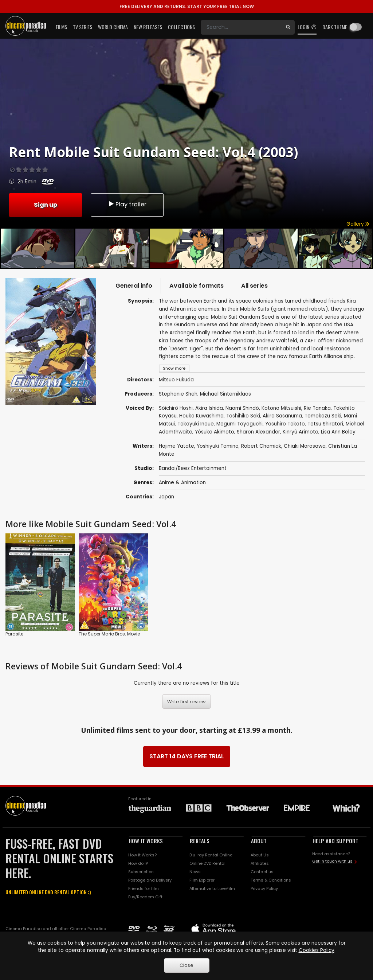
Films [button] (61, 27)
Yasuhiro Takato (285, 424)
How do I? (138, 864)
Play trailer (127, 204)
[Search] (241, 27)
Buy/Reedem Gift (145, 898)
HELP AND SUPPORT (335, 841)
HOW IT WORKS (146, 841)
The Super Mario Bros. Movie (109, 634)
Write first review (186, 702)
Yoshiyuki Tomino (218, 446)
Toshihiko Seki (243, 416)
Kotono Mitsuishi (281, 408)
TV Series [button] (82, 27)
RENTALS (199, 841)
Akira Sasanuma (282, 416)
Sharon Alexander (258, 432)
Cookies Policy (316, 950)
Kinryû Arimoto (300, 432)
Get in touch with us (332, 862)
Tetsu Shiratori (325, 424)
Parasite (14, 634)
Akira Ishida (209, 408)
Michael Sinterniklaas (225, 394)
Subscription (141, 872)
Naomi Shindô (242, 408)
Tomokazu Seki (323, 416)
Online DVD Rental (207, 864)
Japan (166, 497)
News (195, 872)
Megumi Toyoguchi (239, 424)
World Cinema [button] (113, 27)
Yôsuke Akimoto (214, 432)
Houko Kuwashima (201, 416)
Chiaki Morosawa (305, 446)
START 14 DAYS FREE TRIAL (186, 756)
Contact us (262, 872)
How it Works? (142, 856)
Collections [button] (181, 27)
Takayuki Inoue (195, 424)
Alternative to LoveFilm (212, 889)
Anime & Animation (182, 483)
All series (258, 286)
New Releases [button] (148, 27)
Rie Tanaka (317, 408)
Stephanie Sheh (178, 394)
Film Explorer (202, 881)
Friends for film (143, 889)
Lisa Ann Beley (338, 432)
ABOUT (259, 841)
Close (186, 965)
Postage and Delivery (150, 881)
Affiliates (260, 864)
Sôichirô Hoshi (176, 408)
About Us (260, 856)
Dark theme (334, 27)
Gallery (357, 224)
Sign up (45, 204)
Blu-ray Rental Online (210, 856)
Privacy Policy (264, 889)
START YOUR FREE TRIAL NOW (186, 6)
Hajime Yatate (176, 446)
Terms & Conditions (271, 881)
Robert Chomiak (261, 446)
